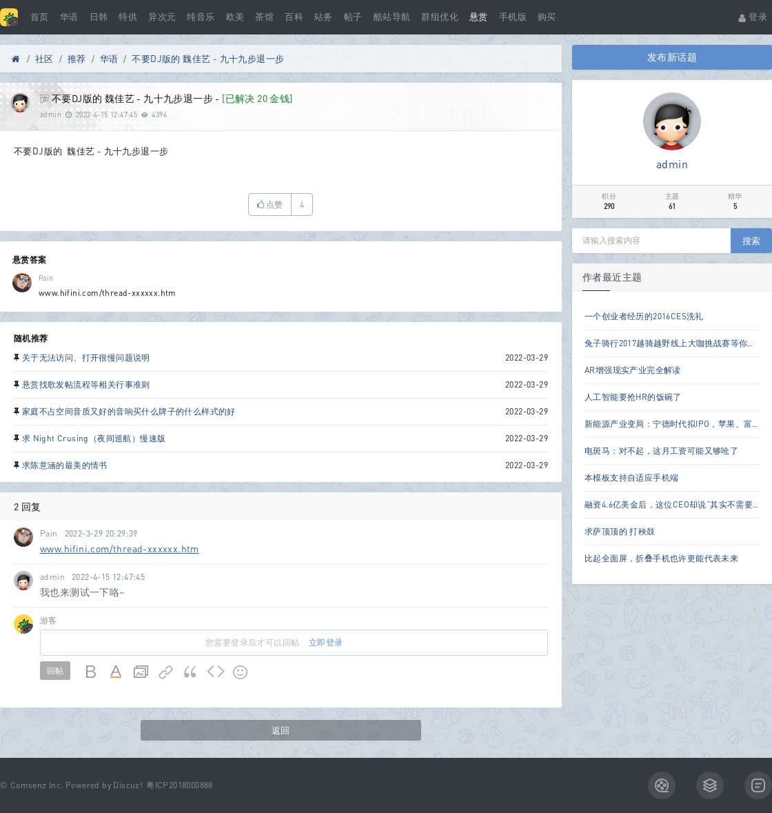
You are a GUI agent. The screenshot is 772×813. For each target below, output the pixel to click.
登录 (752, 17)
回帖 (55, 670)
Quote (191, 672)
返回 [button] (281, 730)
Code (216, 672)
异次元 (162, 17)
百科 (294, 17)
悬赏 (478, 17)
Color (116, 672)
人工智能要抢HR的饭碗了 (633, 397)
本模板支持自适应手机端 (631, 477)
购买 (547, 17)
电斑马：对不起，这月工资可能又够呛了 (661, 450)
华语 (69, 17)
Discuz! (128, 785)
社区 (44, 58)
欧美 (235, 17)
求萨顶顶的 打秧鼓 (620, 531)
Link (166, 672)
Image (141, 672)
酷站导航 (392, 17)
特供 (128, 17)
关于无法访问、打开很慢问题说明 (86, 357)
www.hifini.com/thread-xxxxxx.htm (119, 548)
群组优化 (439, 17)
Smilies (241, 672)
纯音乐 (200, 17)
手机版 (513, 17)
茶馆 (264, 17)
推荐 (77, 58)
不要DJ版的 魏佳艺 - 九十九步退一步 (208, 58)
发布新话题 (672, 57)
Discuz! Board (15, 62)
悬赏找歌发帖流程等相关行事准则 (86, 384)
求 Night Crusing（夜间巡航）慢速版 (94, 438)
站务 (323, 17)
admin (50, 114)
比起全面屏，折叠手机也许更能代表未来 (661, 558)
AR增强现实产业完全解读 (633, 370)
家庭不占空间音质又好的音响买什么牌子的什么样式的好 (129, 411)
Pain (46, 278)
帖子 (353, 17)
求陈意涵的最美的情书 (65, 465)
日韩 (99, 17)
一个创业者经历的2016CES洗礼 (644, 316)
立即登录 (326, 642)
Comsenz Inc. (36, 785)
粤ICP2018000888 (179, 785)
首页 (39, 17)
